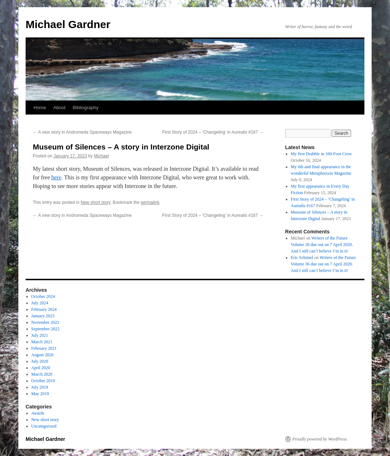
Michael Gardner (68, 24)
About (59, 107)
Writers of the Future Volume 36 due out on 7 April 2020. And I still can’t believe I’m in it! (322, 245)
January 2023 (42, 315)
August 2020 (42, 354)
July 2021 (39, 335)
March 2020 (41, 374)
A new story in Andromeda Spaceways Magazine (82, 132)
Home (40, 107)
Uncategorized (44, 426)
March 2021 (41, 341)
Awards (37, 413)
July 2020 (39, 361)
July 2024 (39, 302)
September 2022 (45, 328)
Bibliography (86, 107)
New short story (95, 202)
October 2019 (43, 380)
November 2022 (45, 322)
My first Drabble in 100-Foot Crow (321, 153)
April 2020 (40, 367)
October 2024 (43, 296)
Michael (101, 155)
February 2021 (44, 348)
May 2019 (40, 393)
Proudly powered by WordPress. (320, 439)
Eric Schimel (302, 257)
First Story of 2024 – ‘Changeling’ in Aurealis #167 (212, 132)
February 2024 (44, 309)
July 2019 (39, 387)
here (57, 177)
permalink (150, 202)
